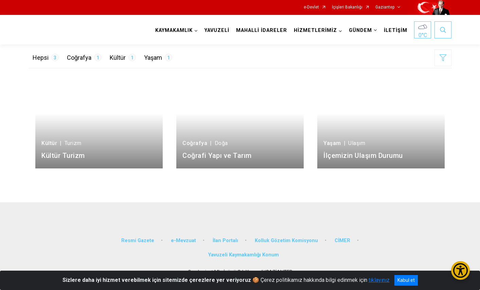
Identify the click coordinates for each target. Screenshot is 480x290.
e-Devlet (311, 7)
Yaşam (158, 57)
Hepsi (46, 57)
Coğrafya (84, 57)
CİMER (342, 240)
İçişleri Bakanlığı (347, 7)
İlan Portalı (225, 240)
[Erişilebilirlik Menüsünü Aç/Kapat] (460, 270)
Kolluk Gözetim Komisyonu (286, 240)
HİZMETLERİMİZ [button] (315, 30)
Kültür (123, 57)
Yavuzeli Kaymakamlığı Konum (243, 255)
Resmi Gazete (137, 240)
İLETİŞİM (395, 30)
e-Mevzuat (183, 240)
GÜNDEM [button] (360, 30)
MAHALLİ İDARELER (261, 30)
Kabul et (406, 280)
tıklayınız (379, 280)
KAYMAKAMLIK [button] (174, 30)
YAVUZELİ (217, 30)
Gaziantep (384, 7)
